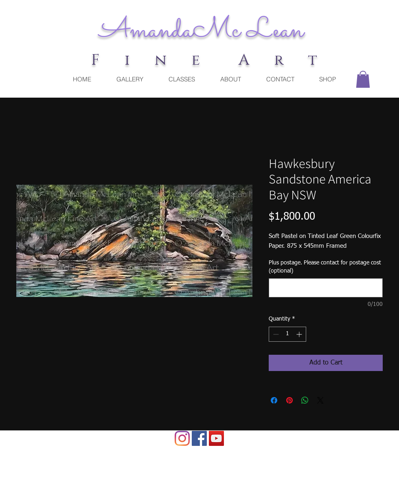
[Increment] (300, 334)
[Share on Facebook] (274, 400)
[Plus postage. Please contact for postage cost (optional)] (325, 288)
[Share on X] (320, 400)
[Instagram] (182, 438)
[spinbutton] (287, 334)
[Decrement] (275, 334)
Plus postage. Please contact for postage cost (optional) (325, 267)
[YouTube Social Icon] (216, 438)
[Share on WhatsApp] (305, 400)
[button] (363, 79)
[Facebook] (199, 438)
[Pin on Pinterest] (289, 400)
